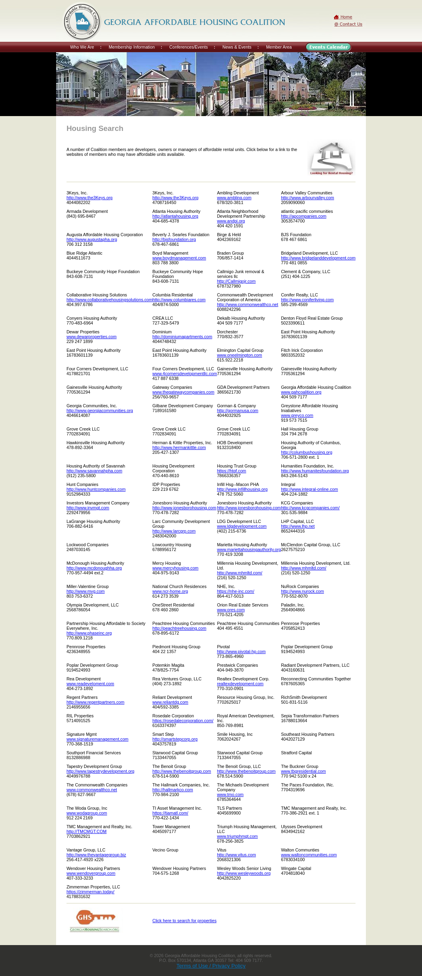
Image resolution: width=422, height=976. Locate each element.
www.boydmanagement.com (179, 257)
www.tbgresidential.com (303, 771)
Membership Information (132, 47)
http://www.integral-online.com (309, 489)
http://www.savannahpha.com (94, 470)
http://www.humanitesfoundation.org (315, 470)
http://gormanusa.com (237, 410)
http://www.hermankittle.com (179, 447)
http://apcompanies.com (303, 216)
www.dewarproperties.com (92, 336)
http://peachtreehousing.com (179, 628)
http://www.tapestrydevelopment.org (100, 771)
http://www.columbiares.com (179, 299)
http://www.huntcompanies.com (96, 489)
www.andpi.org (231, 220)
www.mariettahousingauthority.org (249, 549)
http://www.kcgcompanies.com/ (310, 507)
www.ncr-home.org (170, 591)
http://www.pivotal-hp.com (241, 651)
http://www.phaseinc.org (89, 633)
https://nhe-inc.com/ (235, 591)
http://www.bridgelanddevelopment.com (318, 257)
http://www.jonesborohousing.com (184, 507)
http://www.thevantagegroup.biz (96, 854)
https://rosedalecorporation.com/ (182, 720)
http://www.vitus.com (236, 854)
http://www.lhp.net (298, 526)
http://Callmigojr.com (236, 281)
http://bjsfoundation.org (174, 239)
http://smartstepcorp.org (175, 739)
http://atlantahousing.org (175, 216)
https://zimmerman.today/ (91, 891)
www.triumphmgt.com (237, 836)
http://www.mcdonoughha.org (94, 568)
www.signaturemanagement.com (98, 739)
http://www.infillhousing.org (242, 489)
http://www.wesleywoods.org (244, 873)
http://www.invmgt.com (88, 507)
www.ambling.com (234, 197)
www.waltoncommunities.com (309, 854)
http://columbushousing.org (306, 452)
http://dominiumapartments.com (182, 336)
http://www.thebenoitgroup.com (181, 771)
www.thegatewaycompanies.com (183, 392)
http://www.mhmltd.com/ (239, 572)
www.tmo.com (230, 794)
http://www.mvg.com (86, 591)
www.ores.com (230, 609)
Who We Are (82, 47)
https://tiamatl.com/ (170, 813)
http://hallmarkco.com (172, 789)
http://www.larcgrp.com (174, 531)
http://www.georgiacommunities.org (100, 410)
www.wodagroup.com (87, 813)
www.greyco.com (297, 415)
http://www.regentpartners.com (96, 702)
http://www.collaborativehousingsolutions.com (109, 299)
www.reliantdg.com (170, 702)
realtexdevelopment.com (240, 683)
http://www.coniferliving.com (307, 299)
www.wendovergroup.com (91, 873)
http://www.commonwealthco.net (247, 304)
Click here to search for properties (184, 920)
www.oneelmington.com (239, 355)
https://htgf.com (231, 470)
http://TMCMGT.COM (87, 831)
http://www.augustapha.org (92, 239)
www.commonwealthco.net (92, 789)
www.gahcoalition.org (301, 392)
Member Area (279, 47)
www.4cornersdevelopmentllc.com (184, 373)
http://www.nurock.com (302, 591)
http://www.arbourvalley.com (307, 197)
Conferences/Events (189, 47)
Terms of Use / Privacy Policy (211, 966)
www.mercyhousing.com (175, 568)
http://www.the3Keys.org (90, 197)
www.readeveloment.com (90, 683)
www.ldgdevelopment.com (242, 526)
